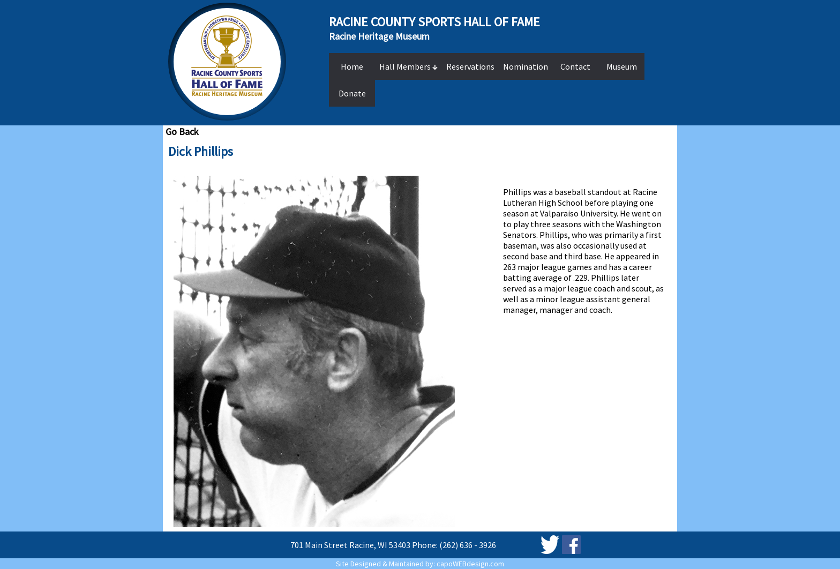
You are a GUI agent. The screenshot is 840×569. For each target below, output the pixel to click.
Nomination (525, 66)
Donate (352, 93)
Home (352, 66)
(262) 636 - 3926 (467, 545)
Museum (621, 66)
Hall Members (408, 66)
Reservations (470, 66)
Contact (575, 66)
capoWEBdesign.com (470, 563)
